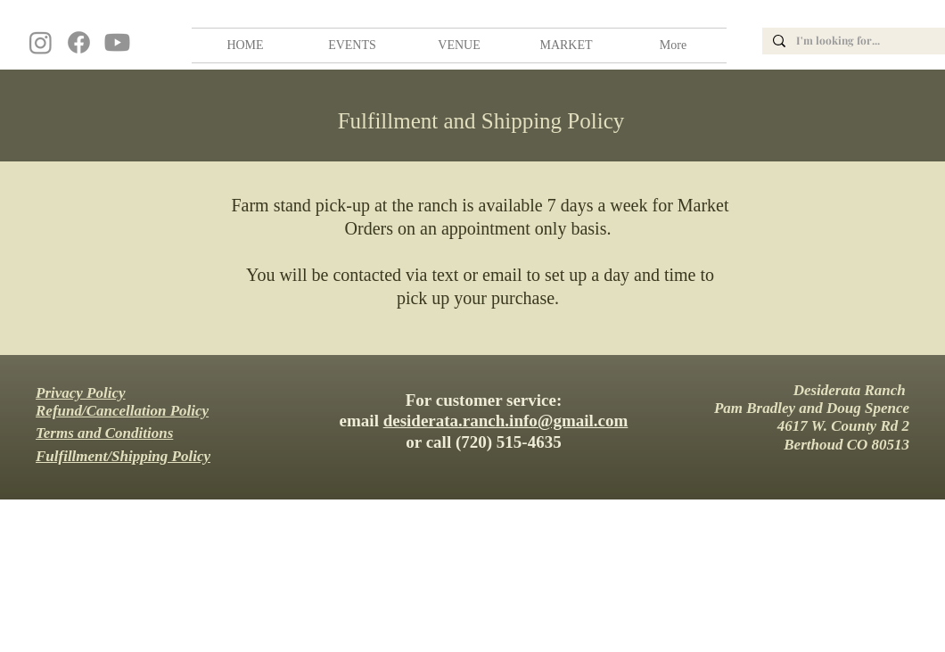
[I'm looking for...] (869, 41)
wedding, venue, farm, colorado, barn (2, 6)
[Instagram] (40, 42)
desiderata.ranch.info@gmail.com (506, 420)
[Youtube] (117, 42)
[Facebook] (79, 42)
